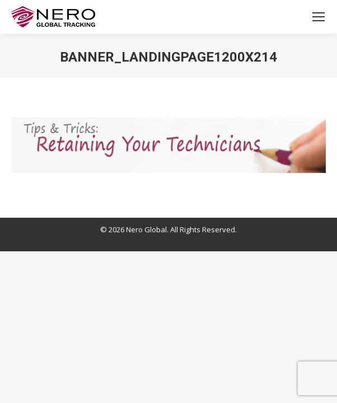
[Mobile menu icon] (318, 17)
